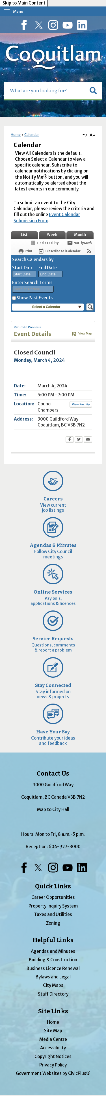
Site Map (53, 1030)
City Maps (53, 985)
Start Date (23, 267)
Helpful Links (53, 940)
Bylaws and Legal (53, 977)
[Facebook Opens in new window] (70, 440)
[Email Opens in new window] (88, 440)
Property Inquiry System (53, 906)
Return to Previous (27, 327)
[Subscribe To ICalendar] (59, 251)
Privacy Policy (53, 1065)
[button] (93, 90)
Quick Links (53, 886)
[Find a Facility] (44, 243)
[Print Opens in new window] (25, 251)
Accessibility (53, 1047)
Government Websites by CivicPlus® (53, 1073)
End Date (47, 267)
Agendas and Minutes (53, 951)
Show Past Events (35, 297)
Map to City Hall (53, 809)
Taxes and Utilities (53, 914)
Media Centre (53, 1039)
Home (16, 134)
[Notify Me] (79, 243)
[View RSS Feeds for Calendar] (89, 251)
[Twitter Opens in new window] (79, 440)
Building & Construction (53, 959)
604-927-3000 (65, 846)
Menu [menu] (18, 11)
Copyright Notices (53, 1056)
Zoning (53, 923)
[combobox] (24, 274)
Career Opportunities (53, 897)
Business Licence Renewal (53, 968)
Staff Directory (53, 994)
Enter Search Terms (32, 282)
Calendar (31, 134)
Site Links (53, 1011)
